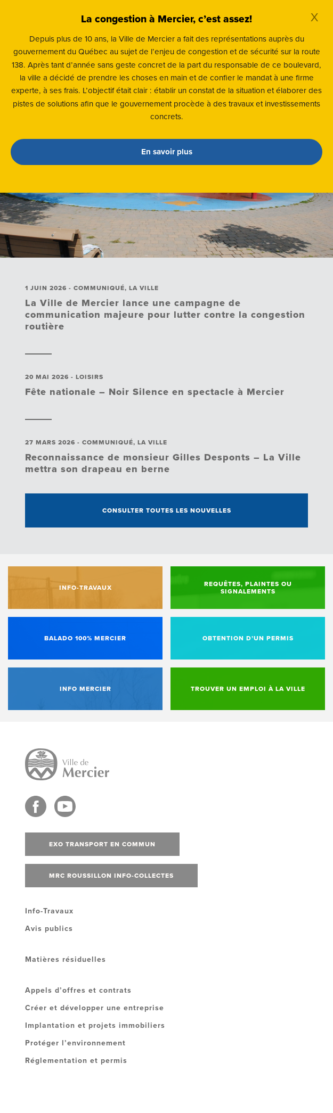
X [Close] (314, 17)
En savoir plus (166, 151)
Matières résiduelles (65, 959)
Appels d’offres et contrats (78, 990)
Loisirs (89, 377)
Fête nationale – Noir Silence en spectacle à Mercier (155, 392)
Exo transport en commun (102, 844)
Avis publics (49, 928)
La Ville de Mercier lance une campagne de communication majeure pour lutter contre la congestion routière (165, 314)
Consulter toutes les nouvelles (166, 510)
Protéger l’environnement (75, 1043)
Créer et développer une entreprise (94, 1007)
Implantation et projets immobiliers (95, 1025)
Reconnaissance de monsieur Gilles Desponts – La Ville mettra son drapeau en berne (163, 463)
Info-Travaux (49, 911)
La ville (144, 288)
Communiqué (99, 288)
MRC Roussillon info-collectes (111, 875)
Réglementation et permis (76, 1060)
